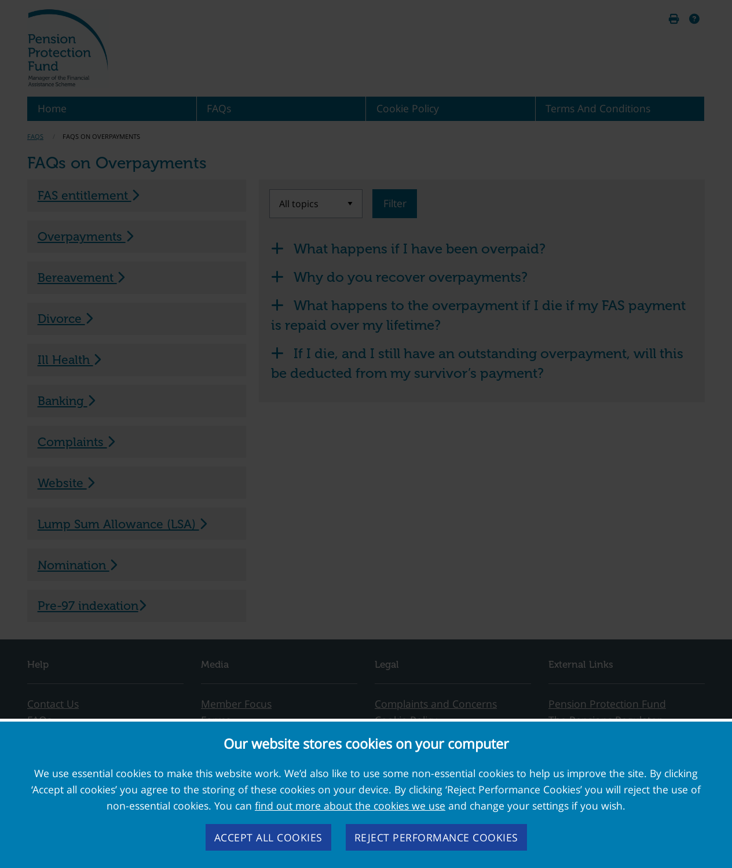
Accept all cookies (268, 837)
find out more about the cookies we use (350, 805)
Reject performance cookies (436, 837)
